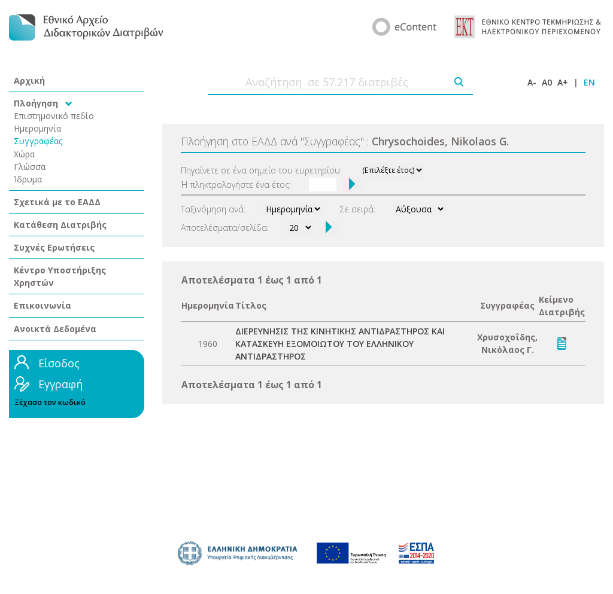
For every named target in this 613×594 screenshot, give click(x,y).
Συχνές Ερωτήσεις (54, 247)
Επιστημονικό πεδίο (54, 115)
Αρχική (29, 80)
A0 (547, 82)
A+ (562, 82)
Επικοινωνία (42, 305)
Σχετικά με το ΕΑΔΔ (57, 202)
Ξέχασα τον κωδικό (50, 402)
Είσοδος (59, 363)
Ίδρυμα (28, 179)
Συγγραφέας (38, 141)
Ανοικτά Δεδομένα (55, 328)
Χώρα (24, 154)
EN (589, 82)
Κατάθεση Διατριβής (60, 224)
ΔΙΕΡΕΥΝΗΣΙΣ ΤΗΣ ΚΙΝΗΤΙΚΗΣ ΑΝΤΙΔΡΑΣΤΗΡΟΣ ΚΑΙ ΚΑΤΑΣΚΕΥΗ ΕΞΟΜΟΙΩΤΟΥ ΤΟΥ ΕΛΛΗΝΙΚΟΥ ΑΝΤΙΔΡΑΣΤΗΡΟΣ (340, 343)
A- (531, 82)
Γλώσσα (29, 166)
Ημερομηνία (37, 128)
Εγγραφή (60, 384)
